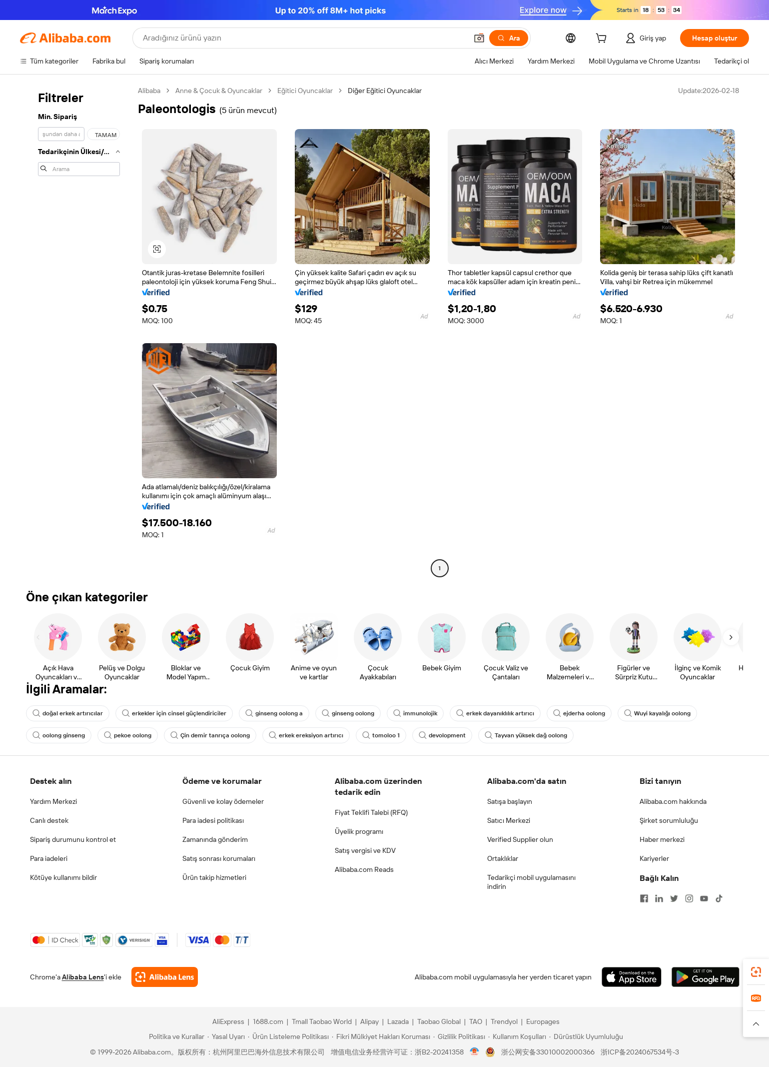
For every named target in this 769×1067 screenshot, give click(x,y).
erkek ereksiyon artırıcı (306, 735)
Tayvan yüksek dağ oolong (526, 735)
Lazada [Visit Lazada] (398, 1021)
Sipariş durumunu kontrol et (73, 839)
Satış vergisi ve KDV (365, 850)
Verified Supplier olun (520, 839)
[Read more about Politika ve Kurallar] (175, 1036)
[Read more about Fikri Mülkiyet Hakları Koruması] (381, 1036)
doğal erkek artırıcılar (67, 713)
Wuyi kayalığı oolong (657, 713)
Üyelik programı (359, 831)
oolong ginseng (58, 735)
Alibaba (149, 91)
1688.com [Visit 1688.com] (268, 1021)
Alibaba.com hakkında (673, 801)
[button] (479, 38)
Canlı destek (49, 820)
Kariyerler (654, 858)
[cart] (603, 40)
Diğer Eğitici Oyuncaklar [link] (385, 91)
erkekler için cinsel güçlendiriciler (174, 713)
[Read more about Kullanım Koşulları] (517, 1036)
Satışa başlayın (509, 801)
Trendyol (504, 1021)
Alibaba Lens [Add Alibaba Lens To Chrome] (83, 977)
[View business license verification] (474, 1052)
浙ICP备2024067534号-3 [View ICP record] (640, 1052)
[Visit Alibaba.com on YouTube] (704, 898)
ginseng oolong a (274, 713)
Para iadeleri (48, 858)
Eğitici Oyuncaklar (305, 91)
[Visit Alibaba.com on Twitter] (674, 898)
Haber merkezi (662, 839)
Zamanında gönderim (215, 839)
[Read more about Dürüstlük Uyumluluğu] (586, 1036)
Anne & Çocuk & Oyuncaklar (218, 91)
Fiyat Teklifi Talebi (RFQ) (371, 812)
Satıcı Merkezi (508, 820)
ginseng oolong (348, 713)
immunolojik (415, 713)
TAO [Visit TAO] (475, 1021)
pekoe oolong (127, 735)
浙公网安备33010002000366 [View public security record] (548, 1052)
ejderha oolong (579, 713)
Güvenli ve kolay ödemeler (223, 801)
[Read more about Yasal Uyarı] (226, 1036)
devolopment (442, 735)
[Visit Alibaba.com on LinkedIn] (659, 898)
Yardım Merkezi (53, 801)
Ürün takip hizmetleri (214, 877)
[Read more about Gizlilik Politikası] (459, 1036)
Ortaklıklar (502, 858)
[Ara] (508, 38)
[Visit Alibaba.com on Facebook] (644, 898)
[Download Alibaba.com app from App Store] (632, 977)
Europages (543, 1021)
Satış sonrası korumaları (218, 858)
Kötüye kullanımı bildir (63, 877)
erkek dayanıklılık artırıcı (495, 713)
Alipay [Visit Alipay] (369, 1021)
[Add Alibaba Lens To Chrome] (164, 977)
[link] (756, 972)
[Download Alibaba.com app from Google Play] (705, 977)
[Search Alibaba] (304, 38)
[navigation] (76, 330)
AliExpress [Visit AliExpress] (228, 1021)
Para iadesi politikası (213, 820)
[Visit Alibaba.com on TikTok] (719, 898)
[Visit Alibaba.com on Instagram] (689, 898)
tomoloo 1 (381, 735)
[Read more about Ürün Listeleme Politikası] (288, 1036)
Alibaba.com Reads (364, 869)
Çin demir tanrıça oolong (210, 735)
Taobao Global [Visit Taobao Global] (439, 1021)
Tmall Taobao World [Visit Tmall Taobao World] (322, 1021)
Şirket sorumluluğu (669, 820)
